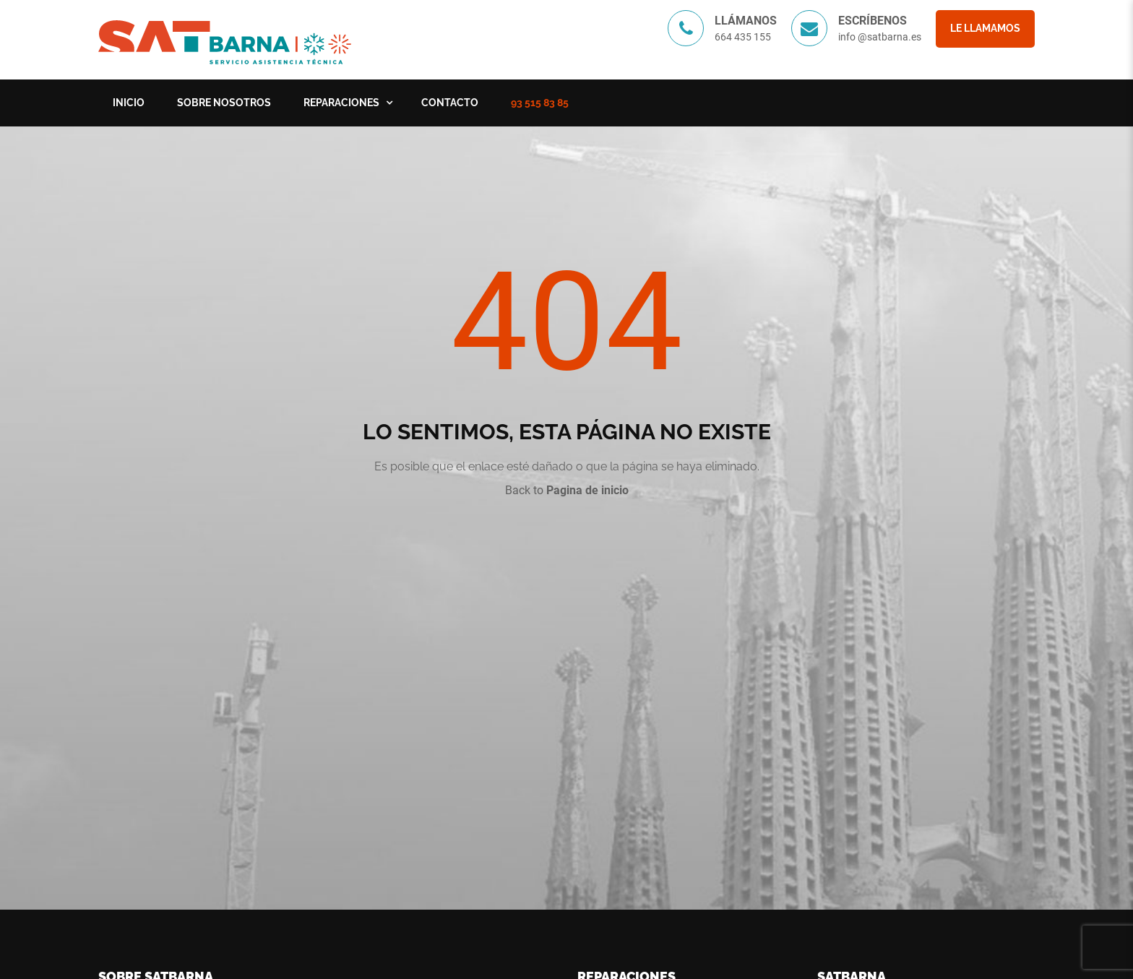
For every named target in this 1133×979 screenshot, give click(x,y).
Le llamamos (985, 28)
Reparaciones (341, 102)
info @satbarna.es (879, 37)
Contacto (449, 102)
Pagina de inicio (587, 490)
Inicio (129, 102)
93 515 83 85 (540, 102)
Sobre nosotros (224, 102)
